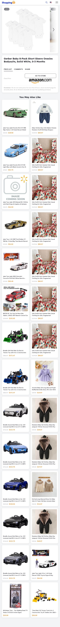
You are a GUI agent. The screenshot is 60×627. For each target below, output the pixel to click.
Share (27, 69)
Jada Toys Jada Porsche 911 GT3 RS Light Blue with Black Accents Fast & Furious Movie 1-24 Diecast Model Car (14, 166)
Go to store (40, 76)
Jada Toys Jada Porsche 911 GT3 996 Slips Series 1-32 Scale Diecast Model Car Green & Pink (14, 129)
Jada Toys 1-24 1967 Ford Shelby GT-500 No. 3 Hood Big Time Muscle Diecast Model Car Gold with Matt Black (15, 240)
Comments (18, 69)
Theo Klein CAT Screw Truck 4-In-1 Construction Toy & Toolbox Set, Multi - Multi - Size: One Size (44, 611)
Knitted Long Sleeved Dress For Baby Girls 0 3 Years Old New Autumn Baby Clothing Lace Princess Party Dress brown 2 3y (43, 500)
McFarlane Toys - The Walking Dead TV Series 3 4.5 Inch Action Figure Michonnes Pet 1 (15, 611)
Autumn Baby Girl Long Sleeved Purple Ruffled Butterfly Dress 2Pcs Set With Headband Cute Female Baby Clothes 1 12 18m (44, 389)
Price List (8, 69)
